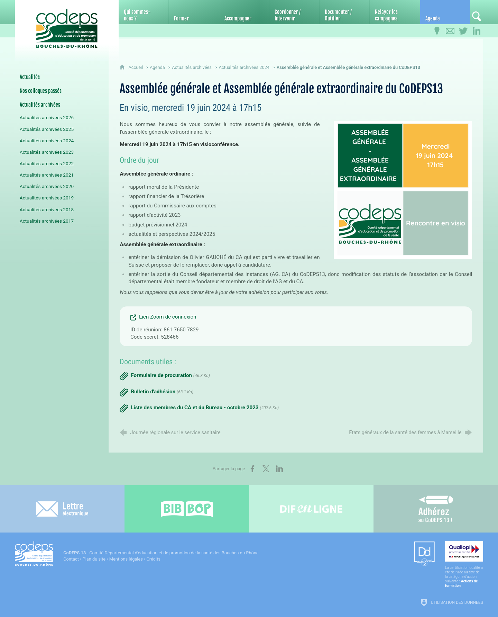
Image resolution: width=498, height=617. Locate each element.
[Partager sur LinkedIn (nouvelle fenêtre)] (279, 469)
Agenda (157, 67)
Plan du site (94, 559)
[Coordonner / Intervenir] (294, 12)
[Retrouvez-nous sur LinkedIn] (476, 31)
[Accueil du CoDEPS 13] (67, 25)
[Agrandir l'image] (403, 190)
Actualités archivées (192, 67)
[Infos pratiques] (437, 31)
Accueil (136, 67)
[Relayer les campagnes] (394, 12)
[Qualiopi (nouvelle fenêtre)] (464, 564)
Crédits (153, 559)
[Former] (194, 12)
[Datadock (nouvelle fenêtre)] (424, 554)
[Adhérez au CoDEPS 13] (436, 509)
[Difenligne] (311, 509)
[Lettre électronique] (62, 509)
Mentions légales (126, 559)
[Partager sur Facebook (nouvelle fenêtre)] (252, 469)
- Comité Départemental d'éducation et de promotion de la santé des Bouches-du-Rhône (160, 552)
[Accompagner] (244, 12)
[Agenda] (445, 12)
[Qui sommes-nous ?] (143, 12)
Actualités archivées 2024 (244, 67)
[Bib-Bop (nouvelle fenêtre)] (186, 509)
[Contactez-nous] (450, 31)
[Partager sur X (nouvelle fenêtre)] (266, 469)
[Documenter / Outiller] (344, 12)
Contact (71, 559)
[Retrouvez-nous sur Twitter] (463, 31)
